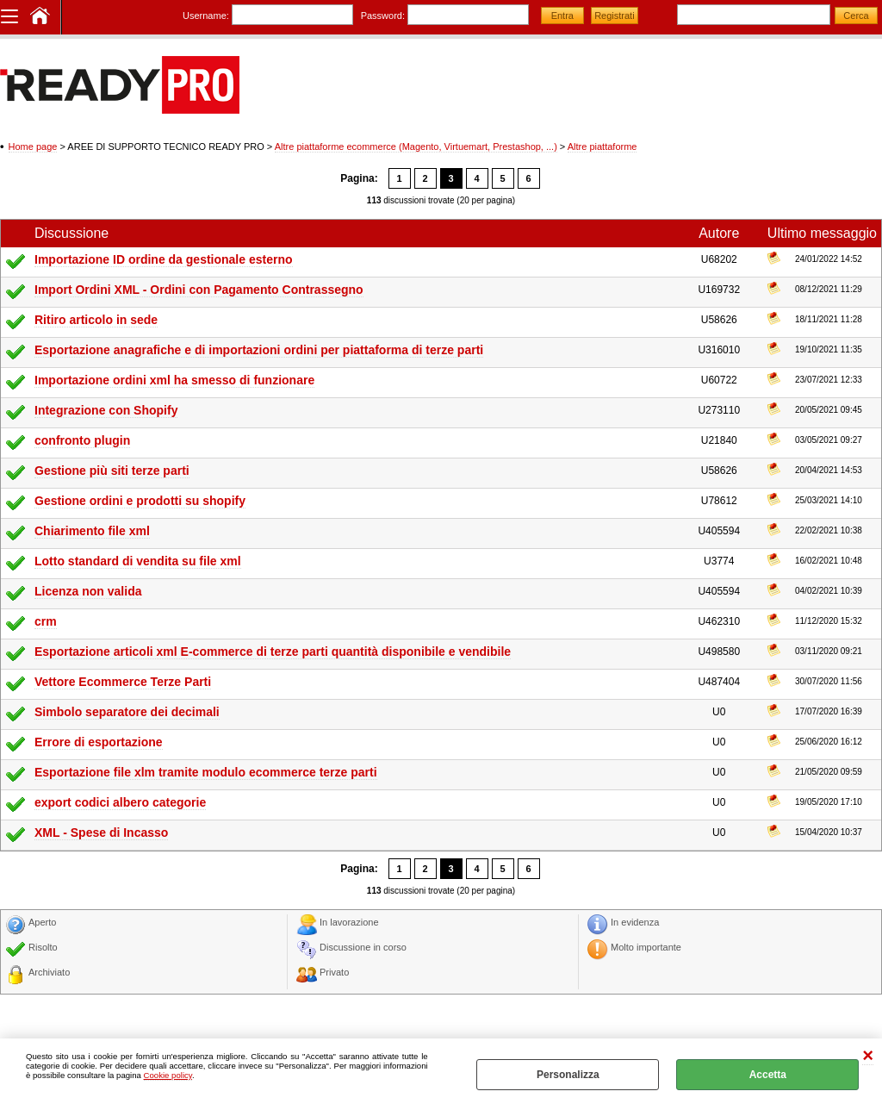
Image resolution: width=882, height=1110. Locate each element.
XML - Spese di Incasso (101, 832)
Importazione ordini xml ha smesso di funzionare (174, 380)
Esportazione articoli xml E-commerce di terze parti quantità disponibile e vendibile (272, 651)
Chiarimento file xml (92, 531)
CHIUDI (867, 1056)
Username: (206, 15)
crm (45, 621)
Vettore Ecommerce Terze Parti (122, 682)
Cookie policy (168, 1075)
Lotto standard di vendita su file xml (137, 561)
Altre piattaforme (602, 146)
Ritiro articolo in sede (96, 320)
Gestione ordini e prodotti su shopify (139, 501)
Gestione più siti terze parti (111, 470)
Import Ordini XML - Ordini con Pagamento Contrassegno (198, 289)
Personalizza (568, 1075)
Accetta (767, 1075)
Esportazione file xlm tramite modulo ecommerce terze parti (205, 772)
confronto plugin (82, 440)
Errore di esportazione (98, 742)
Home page (33, 146)
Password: (383, 15)
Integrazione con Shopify (105, 410)
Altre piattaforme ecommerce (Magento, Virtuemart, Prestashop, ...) (416, 146)
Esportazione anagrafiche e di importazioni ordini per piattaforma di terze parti (258, 350)
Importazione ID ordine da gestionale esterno (163, 259)
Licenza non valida (87, 591)
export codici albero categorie (120, 802)
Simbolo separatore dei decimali (127, 712)
